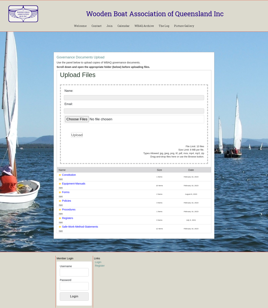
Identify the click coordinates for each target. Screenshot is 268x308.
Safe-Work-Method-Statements (80, 226)
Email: (68, 104)
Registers (67, 218)
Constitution (69, 174)
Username (66, 266)
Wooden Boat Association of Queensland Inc (155, 13)
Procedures (68, 209)
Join (109, 26)
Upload (77, 135)
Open (61, 179)
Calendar (123, 26)
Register (100, 265)
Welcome (80, 26)
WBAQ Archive (144, 26)
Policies (66, 200)
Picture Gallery (184, 26)
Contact (97, 26)
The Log (164, 26)
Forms (65, 192)
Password (65, 280)
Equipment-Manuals (73, 183)
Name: (68, 90)
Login (98, 262)
